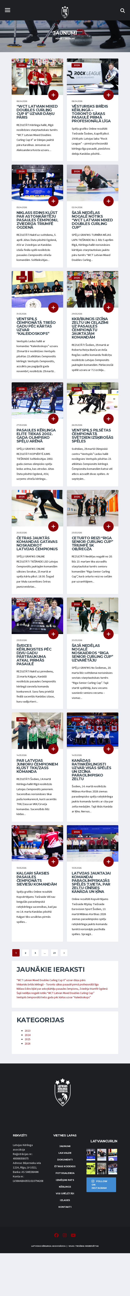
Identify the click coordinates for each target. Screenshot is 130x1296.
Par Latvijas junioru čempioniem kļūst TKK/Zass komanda (37, 797)
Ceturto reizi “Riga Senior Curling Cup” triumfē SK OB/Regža (92, 565)
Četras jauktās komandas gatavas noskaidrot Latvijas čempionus (37, 565)
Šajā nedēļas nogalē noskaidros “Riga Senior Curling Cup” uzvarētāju (92, 682)
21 (54, 989)
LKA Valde (65, 1196)
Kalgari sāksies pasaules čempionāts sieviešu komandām (37, 913)
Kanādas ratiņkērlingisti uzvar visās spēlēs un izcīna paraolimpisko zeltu (91, 801)
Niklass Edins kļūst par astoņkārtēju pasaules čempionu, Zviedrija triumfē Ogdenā (37, 224)
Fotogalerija (65, 1216)
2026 (27, 1086)
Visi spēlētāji (65, 1236)
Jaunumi (65, 1189)
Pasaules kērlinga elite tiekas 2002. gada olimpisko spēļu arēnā (36, 455)
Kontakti (64, 1250)
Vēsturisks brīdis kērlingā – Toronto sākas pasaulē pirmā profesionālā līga (91, 114)
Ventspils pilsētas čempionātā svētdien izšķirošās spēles (92, 455)
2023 (27, 1073)
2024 (27, 1077)
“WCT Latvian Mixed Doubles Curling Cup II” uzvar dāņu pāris (37, 112)
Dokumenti (65, 1202)
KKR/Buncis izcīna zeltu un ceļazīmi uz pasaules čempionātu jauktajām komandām (90, 339)
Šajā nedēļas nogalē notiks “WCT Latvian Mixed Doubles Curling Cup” (92, 224)
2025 (27, 1082)
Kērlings (65, 1229)
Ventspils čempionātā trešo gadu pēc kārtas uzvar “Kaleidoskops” (36, 337)
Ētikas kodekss (65, 1209)
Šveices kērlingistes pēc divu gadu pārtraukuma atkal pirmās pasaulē (34, 684)
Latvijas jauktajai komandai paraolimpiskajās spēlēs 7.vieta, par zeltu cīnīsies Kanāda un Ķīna (91, 916)
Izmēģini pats (65, 1222)
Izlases (65, 1243)
